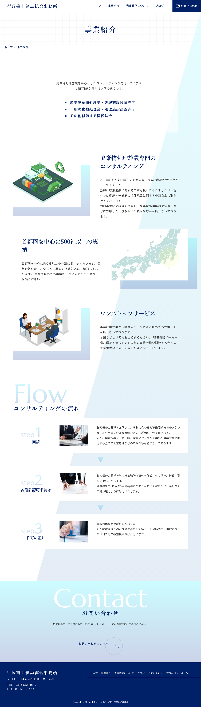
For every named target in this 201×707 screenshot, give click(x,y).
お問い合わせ (187, 6)
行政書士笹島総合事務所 (32, 6)
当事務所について (124, 673)
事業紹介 (106, 673)
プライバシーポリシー (178, 673)
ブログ (141, 673)
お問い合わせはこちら (93, 643)
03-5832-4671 (25, 689)
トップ (94, 673)
